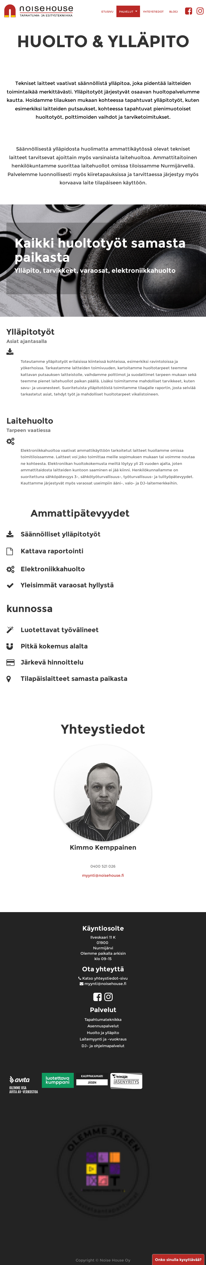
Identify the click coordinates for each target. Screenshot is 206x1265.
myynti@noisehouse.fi (103, 875)
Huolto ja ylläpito (103, 1032)
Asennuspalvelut (103, 1026)
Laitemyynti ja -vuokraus (103, 1039)
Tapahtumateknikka (103, 1019)
